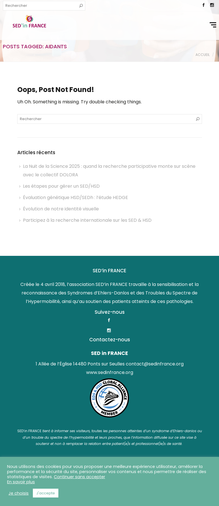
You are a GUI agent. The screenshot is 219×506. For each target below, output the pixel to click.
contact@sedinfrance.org (155, 364)
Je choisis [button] (18, 493)
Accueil (202, 54)
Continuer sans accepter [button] (79, 477)
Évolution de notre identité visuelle (61, 209)
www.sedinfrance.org (109, 372)
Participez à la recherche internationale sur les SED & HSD (87, 220)
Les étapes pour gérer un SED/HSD (61, 186)
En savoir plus (21, 481)
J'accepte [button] (45, 493)
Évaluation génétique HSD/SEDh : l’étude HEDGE (75, 197)
